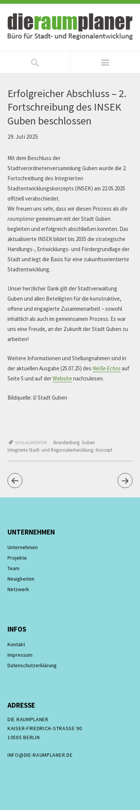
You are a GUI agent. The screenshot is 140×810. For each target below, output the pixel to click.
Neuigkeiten (20, 578)
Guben (88, 442)
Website (62, 378)
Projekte (17, 557)
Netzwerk (18, 589)
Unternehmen (22, 547)
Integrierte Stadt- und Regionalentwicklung (50, 450)
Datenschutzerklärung (32, 665)
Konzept (104, 450)
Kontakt (16, 644)
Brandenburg (66, 442)
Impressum (19, 654)
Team (13, 568)
